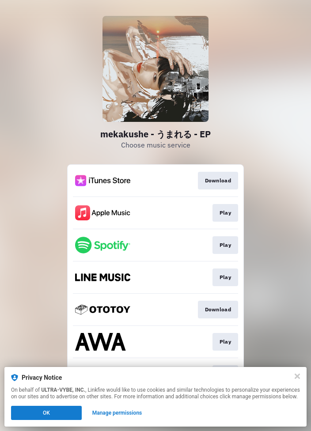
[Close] (297, 376)
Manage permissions (117, 413)
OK (46, 413)
